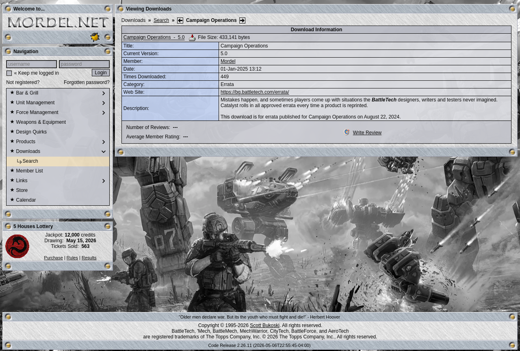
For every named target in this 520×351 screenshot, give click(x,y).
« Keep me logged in (36, 73)
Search (23, 161)
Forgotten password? (87, 82)
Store (18, 191)
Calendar (22, 200)
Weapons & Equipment (37, 122)
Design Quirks (28, 132)
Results (89, 257)
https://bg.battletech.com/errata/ (255, 92)
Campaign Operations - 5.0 (154, 38)
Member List (26, 171)
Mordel (228, 61)
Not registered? (22, 82)
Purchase (53, 257)
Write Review (362, 133)
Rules (72, 257)
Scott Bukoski (265, 325)
